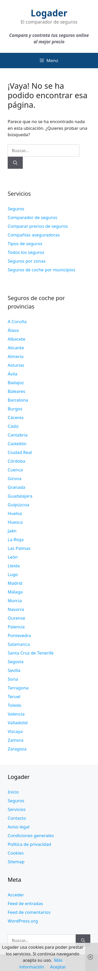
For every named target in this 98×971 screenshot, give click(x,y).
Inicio (13, 792)
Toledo (14, 705)
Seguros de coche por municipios (41, 270)
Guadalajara (20, 496)
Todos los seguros (26, 252)
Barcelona (18, 400)
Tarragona (18, 688)
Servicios (17, 809)
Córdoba (16, 461)
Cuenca (15, 470)
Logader (49, 13)
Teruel (14, 696)
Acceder (16, 895)
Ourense (16, 618)
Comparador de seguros (32, 217)
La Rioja (16, 539)
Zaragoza (17, 749)
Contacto (17, 818)
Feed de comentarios (29, 912)
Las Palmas (19, 548)
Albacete (16, 339)
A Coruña (17, 321)
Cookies (16, 853)
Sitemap (16, 862)
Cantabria (18, 435)
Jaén (12, 531)
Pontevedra (19, 635)
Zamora (16, 740)
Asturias (16, 365)
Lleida (14, 566)
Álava (13, 330)
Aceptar (58, 967)
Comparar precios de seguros (38, 226)
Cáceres (16, 417)
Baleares (16, 391)
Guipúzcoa (18, 505)
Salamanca (19, 644)
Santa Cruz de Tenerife (30, 653)
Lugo (13, 574)
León (13, 557)
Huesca (15, 522)
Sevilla (14, 670)
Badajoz (16, 382)
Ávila (12, 374)
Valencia (16, 714)
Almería (16, 356)
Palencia (16, 627)
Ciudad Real (20, 452)
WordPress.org (23, 921)
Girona (14, 478)
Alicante (16, 348)
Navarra (16, 609)
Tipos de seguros (25, 243)
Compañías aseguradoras (34, 235)
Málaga (15, 592)
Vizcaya (15, 731)
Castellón (17, 444)
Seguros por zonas (27, 261)
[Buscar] (15, 163)
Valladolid (18, 723)
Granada (16, 487)
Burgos (15, 409)
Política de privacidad (29, 844)
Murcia (15, 600)
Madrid (15, 583)
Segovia (16, 662)
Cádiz (13, 426)
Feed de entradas (25, 903)
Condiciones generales (31, 835)
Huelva (15, 513)
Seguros (16, 209)
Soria (13, 679)
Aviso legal (18, 827)
